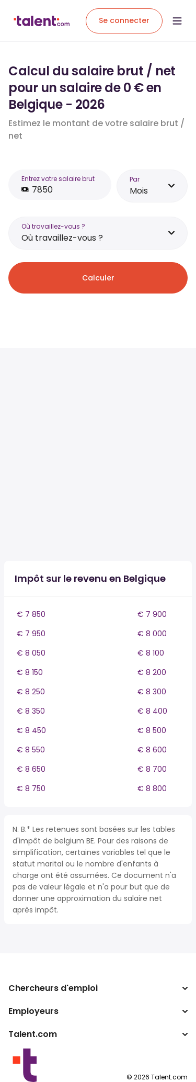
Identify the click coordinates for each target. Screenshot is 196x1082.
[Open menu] (177, 21)
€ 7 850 (31, 614)
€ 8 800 (152, 788)
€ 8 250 (31, 691)
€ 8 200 (151, 672)
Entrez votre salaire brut (58, 178)
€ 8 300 (151, 691)
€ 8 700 (152, 769)
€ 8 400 (152, 711)
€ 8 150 (30, 672)
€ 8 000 (152, 633)
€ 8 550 (31, 750)
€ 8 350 (31, 711)
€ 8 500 (151, 730)
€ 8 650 (31, 769)
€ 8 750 (31, 788)
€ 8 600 (152, 750)
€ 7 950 (31, 633)
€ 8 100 (150, 653)
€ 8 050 (31, 653)
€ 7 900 (152, 614)
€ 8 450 (31, 730)
